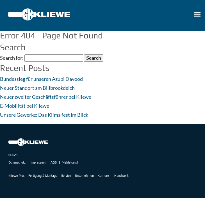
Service (66, 175)
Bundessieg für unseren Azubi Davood (41, 79)
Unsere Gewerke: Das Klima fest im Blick (44, 115)
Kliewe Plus (16, 175)
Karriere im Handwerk (113, 175)
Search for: (12, 58)
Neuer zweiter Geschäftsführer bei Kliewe (45, 97)
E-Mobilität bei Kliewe (24, 106)
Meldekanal (70, 162)
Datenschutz (17, 162)
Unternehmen (84, 175)
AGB (54, 162)
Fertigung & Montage (42, 175)
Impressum (38, 162)
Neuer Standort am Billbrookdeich (37, 88)
